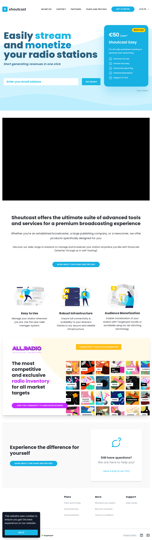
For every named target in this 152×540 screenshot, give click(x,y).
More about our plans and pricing (76, 264)
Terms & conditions (104, 515)
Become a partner (104, 509)
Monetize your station (105, 503)
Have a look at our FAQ (116, 471)
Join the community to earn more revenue (40, 405)
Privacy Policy (129, 535)
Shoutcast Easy (71, 509)
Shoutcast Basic (71, 515)
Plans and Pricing (72, 503)
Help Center (131, 503)
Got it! (21, 532)
